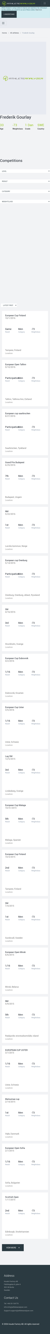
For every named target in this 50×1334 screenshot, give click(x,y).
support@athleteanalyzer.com (21, 1311)
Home (4, 33)
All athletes (14, 33)
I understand (9, 14)
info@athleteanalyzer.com (17, 1307)
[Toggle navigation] (45, 3)
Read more (38, 10)
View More (13, 1247)
